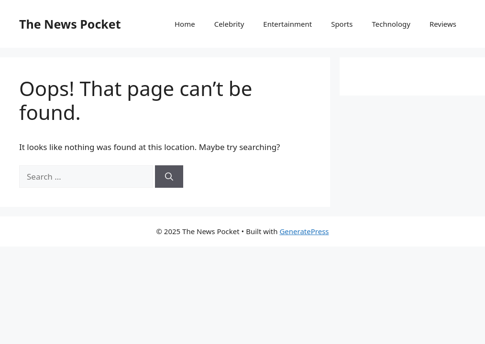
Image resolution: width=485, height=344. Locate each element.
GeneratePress (304, 231)
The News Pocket (70, 24)
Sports (342, 24)
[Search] (169, 176)
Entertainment (287, 24)
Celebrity (229, 24)
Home (185, 24)
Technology (391, 24)
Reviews (443, 24)
